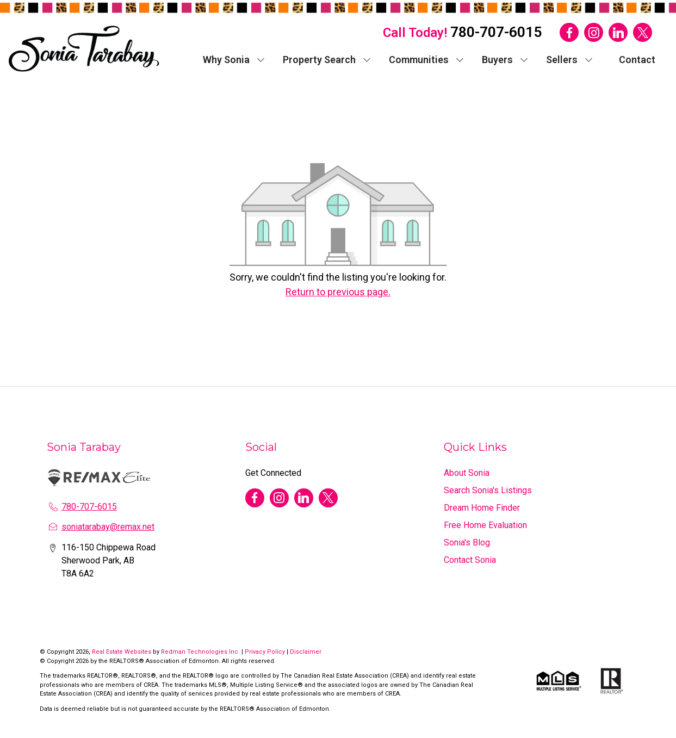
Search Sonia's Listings (488, 490)
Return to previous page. (338, 291)
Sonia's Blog (467, 542)
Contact (637, 59)
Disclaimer (305, 651)
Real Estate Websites (122, 651)
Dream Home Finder (482, 508)
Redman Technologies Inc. (201, 651)
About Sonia (466, 473)
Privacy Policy (265, 651)
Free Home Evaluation (485, 525)
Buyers (497, 59)
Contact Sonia (470, 560)
